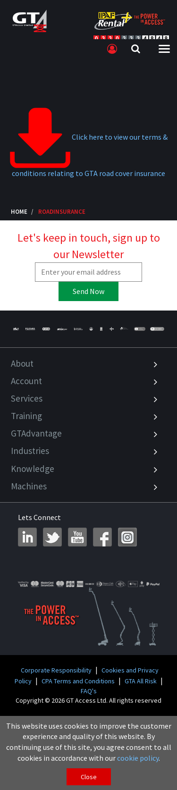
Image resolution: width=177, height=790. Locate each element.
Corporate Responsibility (56, 670)
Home (19, 211)
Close (89, 777)
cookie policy (138, 758)
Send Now (88, 291)
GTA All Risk (141, 681)
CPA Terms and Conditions (78, 681)
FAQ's (89, 691)
